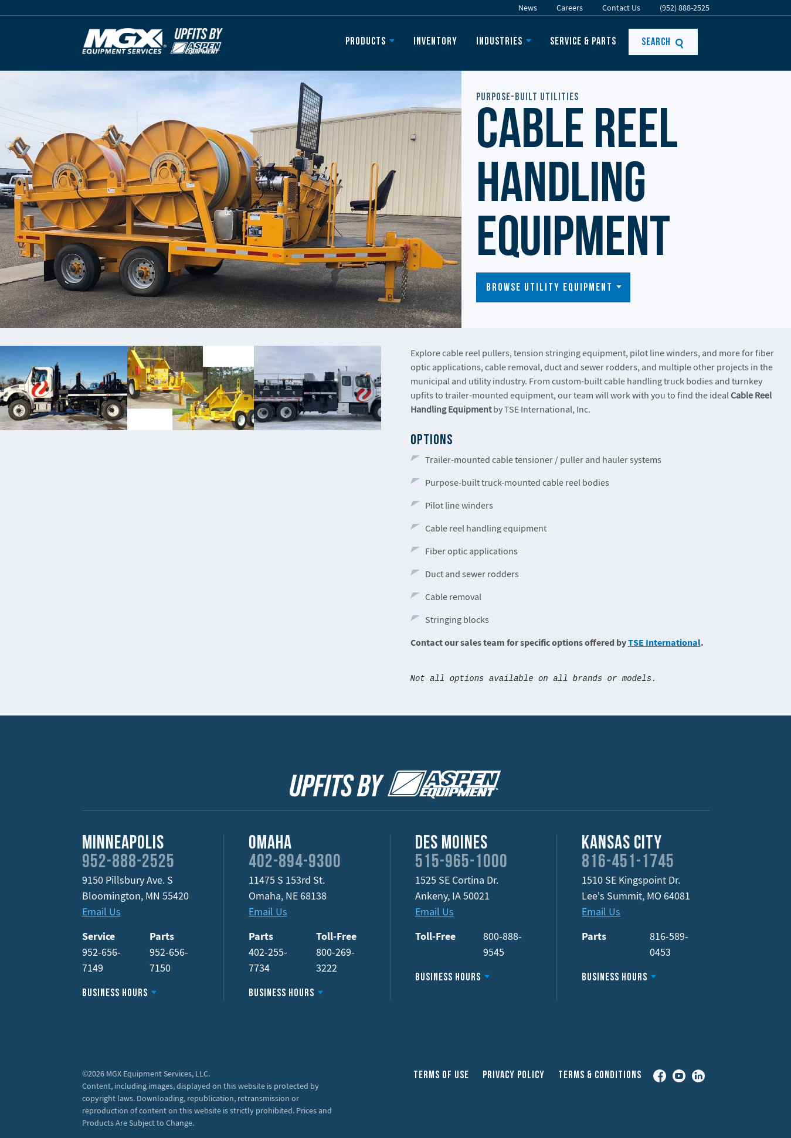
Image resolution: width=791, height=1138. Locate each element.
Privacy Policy (514, 1075)
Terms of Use (441, 1075)
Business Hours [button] (115, 993)
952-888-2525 (128, 862)
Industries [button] (499, 41)
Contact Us (621, 7)
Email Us (101, 911)
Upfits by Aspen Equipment (152, 41)
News (527, 7)
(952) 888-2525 (684, 7)
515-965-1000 (461, 862)
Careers (569, 7)
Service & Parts (583, 41)
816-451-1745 (628, 862)
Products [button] (365, 41)
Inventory (435, 41)
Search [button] (662, 42)
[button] (553, 287)
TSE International (664, 642)
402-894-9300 (295, 862)
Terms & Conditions (599, 1075)
